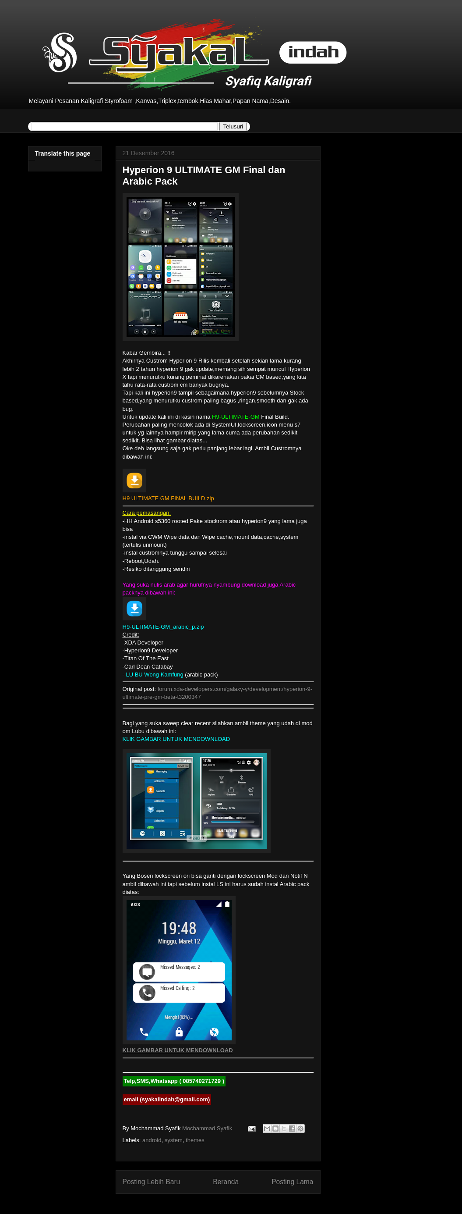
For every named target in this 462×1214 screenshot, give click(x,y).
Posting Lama (292, 1182)
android (151, 1140)
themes (195, 1140)
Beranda (226, 1182)
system (174, 1140)
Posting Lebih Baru (151, 1182)
